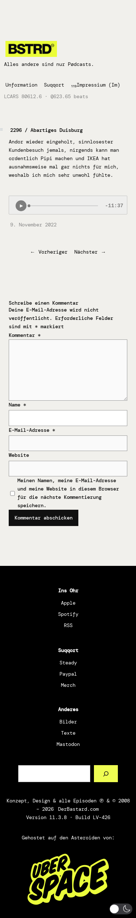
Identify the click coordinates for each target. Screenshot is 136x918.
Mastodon (68, 744)
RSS (68, 625)
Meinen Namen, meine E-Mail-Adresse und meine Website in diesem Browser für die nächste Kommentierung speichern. (68, 493)
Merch (68, 685)
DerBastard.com (78, 809)
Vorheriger (52, 252)
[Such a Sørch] (106, 773)
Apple (68, 603)
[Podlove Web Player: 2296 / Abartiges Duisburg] (68, 205)
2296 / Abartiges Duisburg (46, 130)
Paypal (68, 674)
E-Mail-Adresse (32, 430)
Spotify (68, 614)
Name (17, 404)
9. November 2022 (33, 224)
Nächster (86, 252)
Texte (68, 733)
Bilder (68, 721)
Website (19, 455)
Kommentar (25, 335)
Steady (68, 662)
